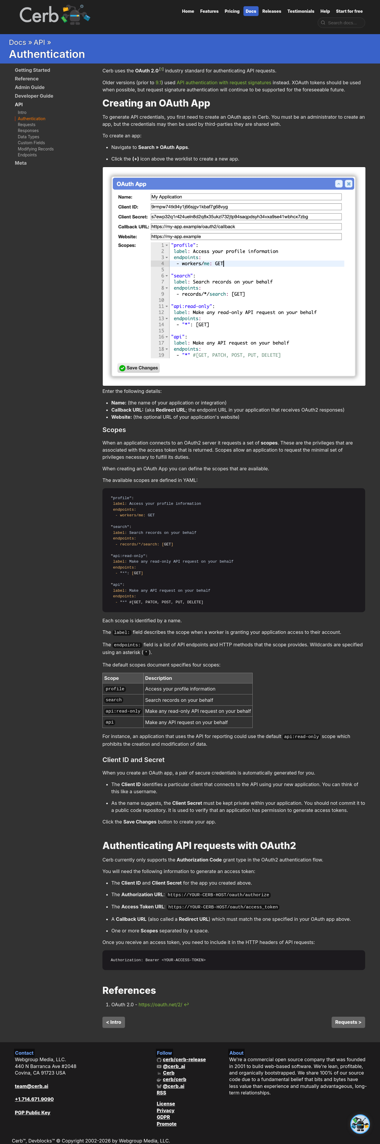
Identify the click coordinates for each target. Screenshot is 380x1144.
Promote (167, 1116)
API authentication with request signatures (224, 82)
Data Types (28, 136)
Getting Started (32, 70)
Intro (22, 112)
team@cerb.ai (31, 1079)
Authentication (31, 118)
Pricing (232, 11)
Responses (28, 130)
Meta (21, 163)
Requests (26, 124)
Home (188, 11)
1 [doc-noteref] (161, 69)
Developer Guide (34, 96)
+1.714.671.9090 (34, 1092)
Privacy (166, 1103)
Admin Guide (30, 87)
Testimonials (300, 11)
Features (209, 11)
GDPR (163, 1110)
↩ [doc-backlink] (186, 997)
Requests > (348, 1015)
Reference (27, 79)
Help (325, 11)
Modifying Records (36, 149)
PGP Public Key (32, 1105)
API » (42, 42)
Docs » (20, 42)
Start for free (349, 11)
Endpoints (27, 155)
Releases (271, 11)
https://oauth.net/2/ (160, 997)
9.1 (158, 82)
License (166, 1096)
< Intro (113, 1015)
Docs (251, 11)
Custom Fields (31, 142)
